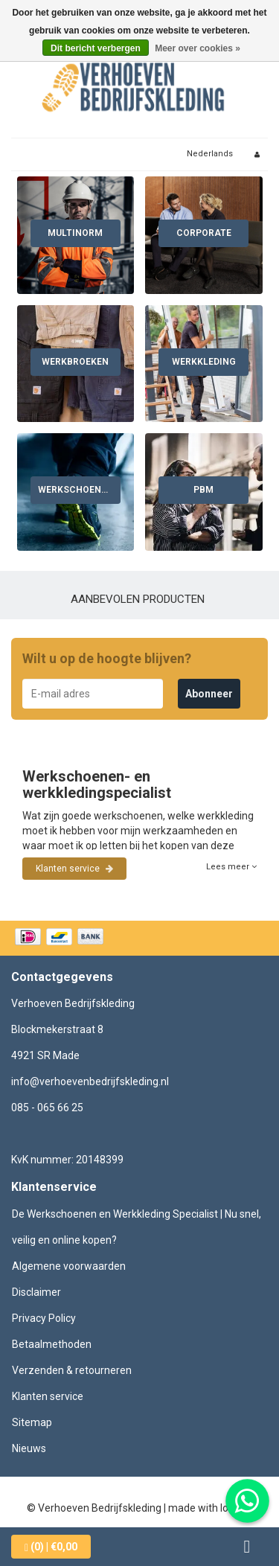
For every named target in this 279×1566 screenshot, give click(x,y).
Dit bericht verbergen (96, 48)
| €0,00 (51, 1547)
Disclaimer (36, 1292)
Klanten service (74, 868)
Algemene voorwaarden (69, 1266)
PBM (203, 490)
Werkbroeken (75, 362)
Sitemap (32, 1422)
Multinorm (75, 233)
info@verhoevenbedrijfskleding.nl (90, 1081)
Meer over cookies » (197, 48)
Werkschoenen (75, 490)
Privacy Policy (44, 1318)
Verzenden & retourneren (72, 1370)
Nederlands (210, 154)
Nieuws (29, 1448)
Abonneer (209, 694)
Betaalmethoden (52, 1344)
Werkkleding (204, 362)
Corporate (203, 233)
